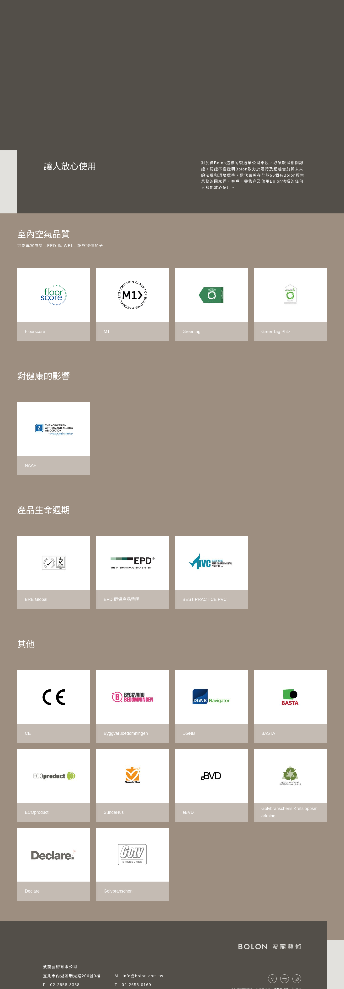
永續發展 (25, 128)
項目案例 (262, 14)
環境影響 (50, 128)
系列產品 (234, 14)
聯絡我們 (291, 14)
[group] (53, 304)
